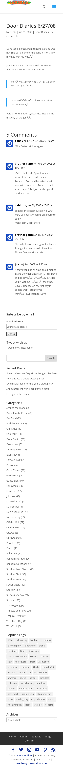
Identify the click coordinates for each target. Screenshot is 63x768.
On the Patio (13, 527)
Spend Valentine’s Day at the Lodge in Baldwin (31, 373)
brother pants (24, 163)
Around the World (16, 407)
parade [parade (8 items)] (33, 678)
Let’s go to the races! (17, 394)
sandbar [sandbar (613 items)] (12, 688)
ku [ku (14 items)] (30, 672)
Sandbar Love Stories (18, 569)
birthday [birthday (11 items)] (47, 640)
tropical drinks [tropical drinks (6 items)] (38, 699)
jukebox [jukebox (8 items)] (11, 672)
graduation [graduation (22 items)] (43, 661)
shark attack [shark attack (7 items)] (41, 688)
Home (12, 736)
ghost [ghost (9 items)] (32, 661)
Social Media (13, 584)
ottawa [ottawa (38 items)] (23, 678)
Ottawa (10, 532)
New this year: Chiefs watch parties (25, 378)
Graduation (12, 475)
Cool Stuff (11, 433)
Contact (29, 740)
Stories (10, 600)
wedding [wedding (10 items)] (49, 704)
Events (10, 454)
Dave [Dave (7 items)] (22, 651)
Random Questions (16, 563)
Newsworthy (13, 517)
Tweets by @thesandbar (19, 347)
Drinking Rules (14, 449)
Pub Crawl (11, 553)
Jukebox (10, 496)
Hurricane (11, 491)
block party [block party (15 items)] (30, 645)
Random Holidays (16, 558)
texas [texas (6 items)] (10, 699)
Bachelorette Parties (17, 413)
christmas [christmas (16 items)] (12, 651)
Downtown (12, 444)
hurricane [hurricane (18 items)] (25, 667)
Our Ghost (12, 537)
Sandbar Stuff (13, 574)
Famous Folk (13, 459)
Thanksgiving (13, 605)
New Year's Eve (14, 511)
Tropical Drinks (14, 615)
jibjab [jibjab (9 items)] (36, 667)
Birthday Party (14, 423)
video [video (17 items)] (28, 704)
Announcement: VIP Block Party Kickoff (27, 388)
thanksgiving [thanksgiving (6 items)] (22, 699)
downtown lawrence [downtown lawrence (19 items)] (17, 656)
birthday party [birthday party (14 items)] (14, 645)
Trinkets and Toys (16, 610)
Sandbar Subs (13, 579)
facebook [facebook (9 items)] (44, 656)
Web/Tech (11, 626)
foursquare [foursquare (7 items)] (20, 661)
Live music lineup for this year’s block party (29, 383)
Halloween (12, 485)
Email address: (15, 321)
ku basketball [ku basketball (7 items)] (40, 672)
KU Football (12, 506)
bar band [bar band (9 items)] (34, 640)
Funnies (10, 465)
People (10, 543)
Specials (10, 589)
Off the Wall (12, 522)
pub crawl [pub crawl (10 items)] (12, 683)
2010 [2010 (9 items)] (10, 640)
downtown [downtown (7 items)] (34, 651)
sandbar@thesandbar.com (31, 763)
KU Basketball (14, 501)
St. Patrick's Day (15, 595)
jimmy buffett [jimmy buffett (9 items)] (48, 667)
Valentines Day (14, 621)
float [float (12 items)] (10, 661)
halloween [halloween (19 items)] (12, 667)
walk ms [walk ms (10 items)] (37, 704)
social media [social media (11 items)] (28, 694)
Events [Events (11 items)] (33, 656)
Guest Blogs (13, 480)
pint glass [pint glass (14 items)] (44, 678)
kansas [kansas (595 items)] (22, 672)
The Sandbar (24, 755)
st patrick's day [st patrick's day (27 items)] (44, 694)
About (23, 736)
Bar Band (11, 418)
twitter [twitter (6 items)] (51, 699)
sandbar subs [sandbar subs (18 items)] (25, 688)
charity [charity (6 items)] (42, 645)
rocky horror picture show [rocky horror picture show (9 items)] (32, 683)
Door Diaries (42, 32)
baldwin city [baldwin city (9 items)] (21, 640)
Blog (48, 736)
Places (9, 548)
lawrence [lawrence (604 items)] (12, 678)
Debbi (13, 32)
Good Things (13, 470)
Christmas (11, 428)
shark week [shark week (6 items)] (13, 694)
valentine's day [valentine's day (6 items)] (15, 704)
